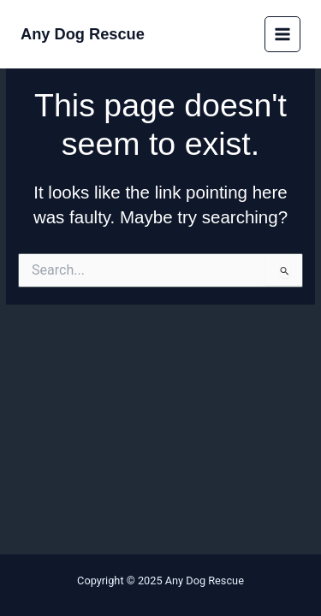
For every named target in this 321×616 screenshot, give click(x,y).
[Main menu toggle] (283, 34)
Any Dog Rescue (83, 34)
